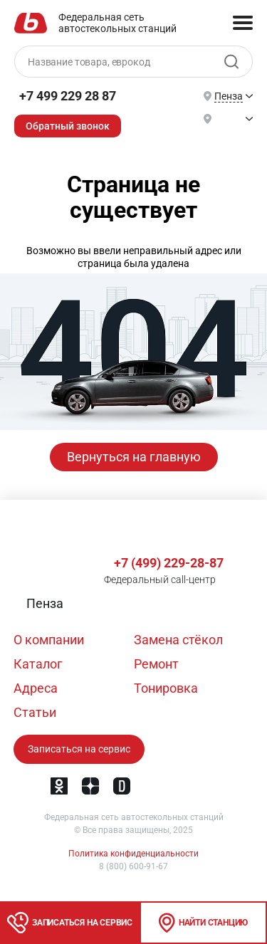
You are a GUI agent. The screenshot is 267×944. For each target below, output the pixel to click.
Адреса (36, 688)
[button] (43, 603)
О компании (49, 639)
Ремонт (156, 663)
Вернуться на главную (134, 456)
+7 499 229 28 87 (67, 95)
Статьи (35, 712)
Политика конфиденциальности (133, 854)
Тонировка (166, 688)
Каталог (38, 663)
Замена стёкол (178, 639)
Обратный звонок (68, 126)
